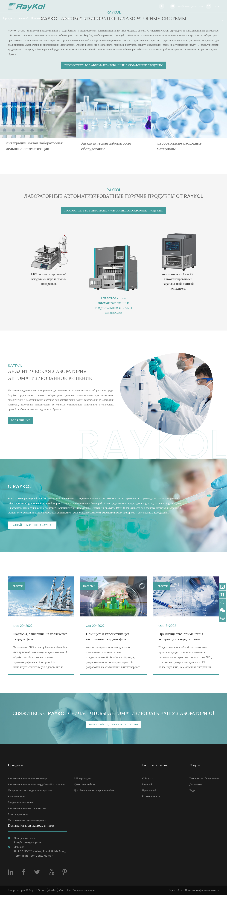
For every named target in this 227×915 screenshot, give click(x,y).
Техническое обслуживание (204, 798)
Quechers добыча (84, 804)
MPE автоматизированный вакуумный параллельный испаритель (48, 286)
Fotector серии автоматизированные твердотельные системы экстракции (113, 312)
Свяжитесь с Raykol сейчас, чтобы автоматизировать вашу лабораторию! (113, 729)
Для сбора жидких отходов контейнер (94, 810)
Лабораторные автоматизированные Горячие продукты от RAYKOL (113, 201)
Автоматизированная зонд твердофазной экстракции (36, 804)
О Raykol (147, 798)
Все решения (22, 429)
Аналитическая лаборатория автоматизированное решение (55, 381)
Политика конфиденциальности (202, 910)
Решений (147, 804)
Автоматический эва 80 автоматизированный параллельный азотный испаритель (178, 288)
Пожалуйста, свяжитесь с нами (113, 744)
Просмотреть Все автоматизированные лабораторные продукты (113, 68)
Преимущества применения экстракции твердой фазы (180, 647)
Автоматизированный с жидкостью (27, 828)
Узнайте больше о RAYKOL (32, 534)
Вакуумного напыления (20, 822)
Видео (192, 810)
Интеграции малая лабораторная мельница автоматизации (34, 149)
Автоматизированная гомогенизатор (27, 798)
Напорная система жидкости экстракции (30, 810)
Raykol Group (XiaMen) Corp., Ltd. (50, 910)
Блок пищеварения (18, 834)
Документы (195, 804)
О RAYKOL (21, 494)
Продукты (15, 785)
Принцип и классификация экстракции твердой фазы (107, 647)
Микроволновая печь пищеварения (27, 840)
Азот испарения (16, 816)
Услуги (194, 785)
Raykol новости (151, 816)
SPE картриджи (82, 798)
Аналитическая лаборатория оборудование (106, 149)
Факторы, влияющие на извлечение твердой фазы (34, 647)
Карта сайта (175, 910)
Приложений (149, 810)
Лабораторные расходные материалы (179, 149)
